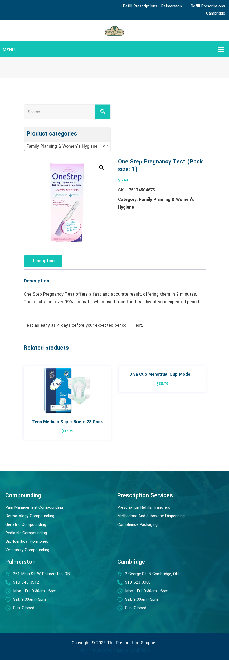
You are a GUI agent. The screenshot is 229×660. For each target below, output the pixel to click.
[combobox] (67, 146)
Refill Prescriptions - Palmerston (152, 6)
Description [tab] (43, 261)
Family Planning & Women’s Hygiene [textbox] (65, 146)
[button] (101, 167)
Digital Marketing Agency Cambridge (114, 650)
